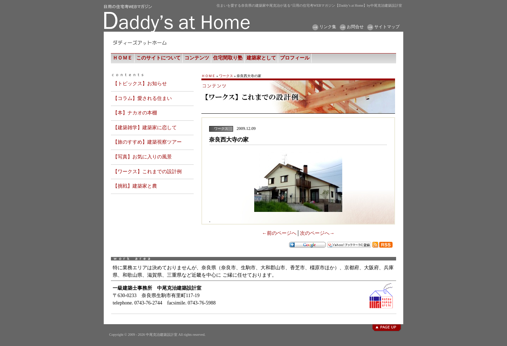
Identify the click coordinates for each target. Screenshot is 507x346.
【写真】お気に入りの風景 (142, 156)
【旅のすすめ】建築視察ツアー (147, 142)
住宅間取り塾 (228, 58)
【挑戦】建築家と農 (135, 186)
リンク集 (327, 26)
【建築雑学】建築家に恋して (145, 127)
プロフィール (294, 58)
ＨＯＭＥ (122, 58)
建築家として (261, 58)
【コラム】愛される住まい (142, 98)
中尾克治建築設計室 (161, 334)
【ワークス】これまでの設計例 (147, 171)
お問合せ (355, 26)
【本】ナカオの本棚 (135, 112)
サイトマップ (387, 26)
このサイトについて (158, 58)
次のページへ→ (317, 233)
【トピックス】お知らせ (140, 83)
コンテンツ (196, 58)
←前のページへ (279, 233)
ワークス (226, 76)
